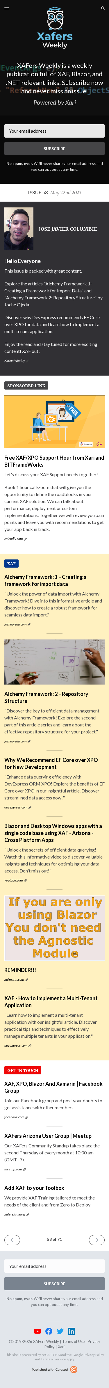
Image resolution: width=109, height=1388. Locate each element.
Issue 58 (54, 193)
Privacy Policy (94, 1355)
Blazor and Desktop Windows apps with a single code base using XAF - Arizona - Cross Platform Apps (53, 833)
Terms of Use (73, 1341)
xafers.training (14, 1214)
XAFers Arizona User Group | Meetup (48, 1136)
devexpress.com (15, 807)
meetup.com (13, 1169)
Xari (61, 1346)
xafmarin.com (14, 979)
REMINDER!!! (20, 970)
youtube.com (13, 880)
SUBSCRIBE (54, 148)
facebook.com (14, 1117)
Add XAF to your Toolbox (34, 1188)
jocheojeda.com (15, 624)
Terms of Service (53, 1359)
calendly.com (13, 538)
